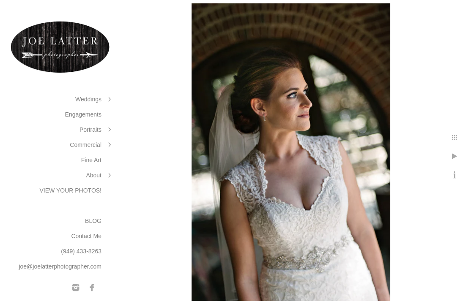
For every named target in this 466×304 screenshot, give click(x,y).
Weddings (88, 99)
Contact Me (86, 236)
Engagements (83, 114)
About (93, 175)
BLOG (93, 220)
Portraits (90, 129)
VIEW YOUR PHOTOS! (70, 190)
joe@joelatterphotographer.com (60, 266)
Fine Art (91, 160)
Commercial (85, 144)
